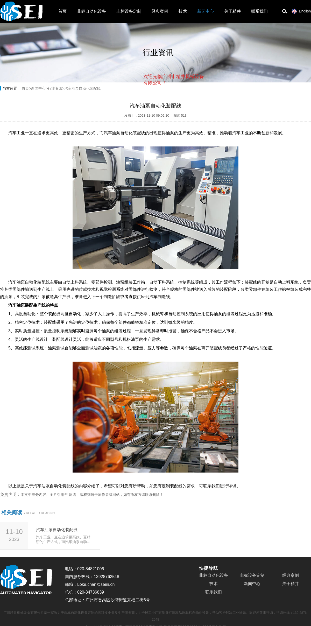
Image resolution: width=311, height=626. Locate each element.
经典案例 (160, 11)
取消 (162, 104)
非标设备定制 (128, 11)
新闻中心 (205, 11)
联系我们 (259, 11)
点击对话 (194, 104)
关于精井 (232, 11)
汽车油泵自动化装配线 (82, 88)
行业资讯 (55, 88)
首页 (62, 11)
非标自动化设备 (91, 11)
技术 (183, 11)
